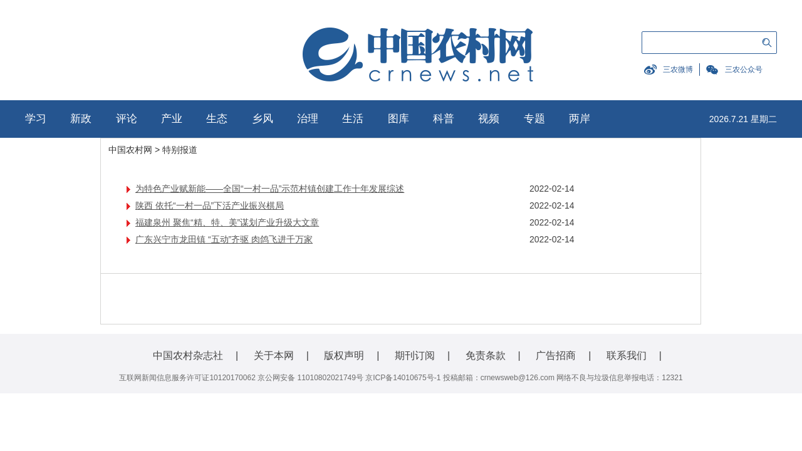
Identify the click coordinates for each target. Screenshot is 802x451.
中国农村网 (130, 150)
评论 (126, 119)
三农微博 (678, 69)
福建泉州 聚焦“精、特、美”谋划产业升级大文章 (227, 222)
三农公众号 (744, 69)
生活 (352, 119)
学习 (35, 119)
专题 (534, 119)
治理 (307, 119)
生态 (216, 119)
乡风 (262, 119)
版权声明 (344, 355)
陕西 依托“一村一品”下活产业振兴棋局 (209, 205)
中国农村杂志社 (188, 355)
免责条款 (486, 355)
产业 (171, 119)
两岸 (579, 119)
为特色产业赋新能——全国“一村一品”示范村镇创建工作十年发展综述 (269, 189)
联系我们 (627, 355)
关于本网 (274, 355)
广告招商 (556, 355)
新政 (80, 119)
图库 (398, 119)
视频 (488, 119)
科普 (443, 119)
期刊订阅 (415, 355)
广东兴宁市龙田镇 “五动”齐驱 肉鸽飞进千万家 (224, 239)
